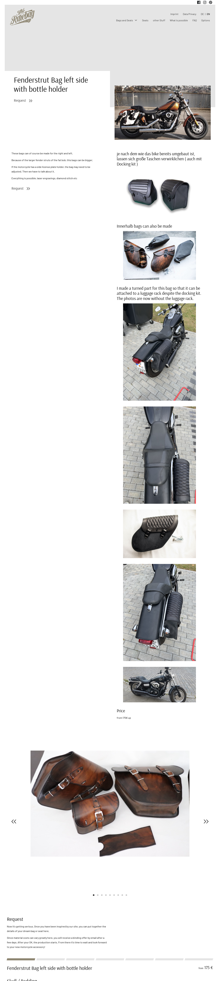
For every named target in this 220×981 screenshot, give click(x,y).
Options (205, 20)
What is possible (179, 20)
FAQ (194, 20)
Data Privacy (189, 13)
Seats (145, 20)
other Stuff (159, 20)
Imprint (174, 13)
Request (20, 100)
